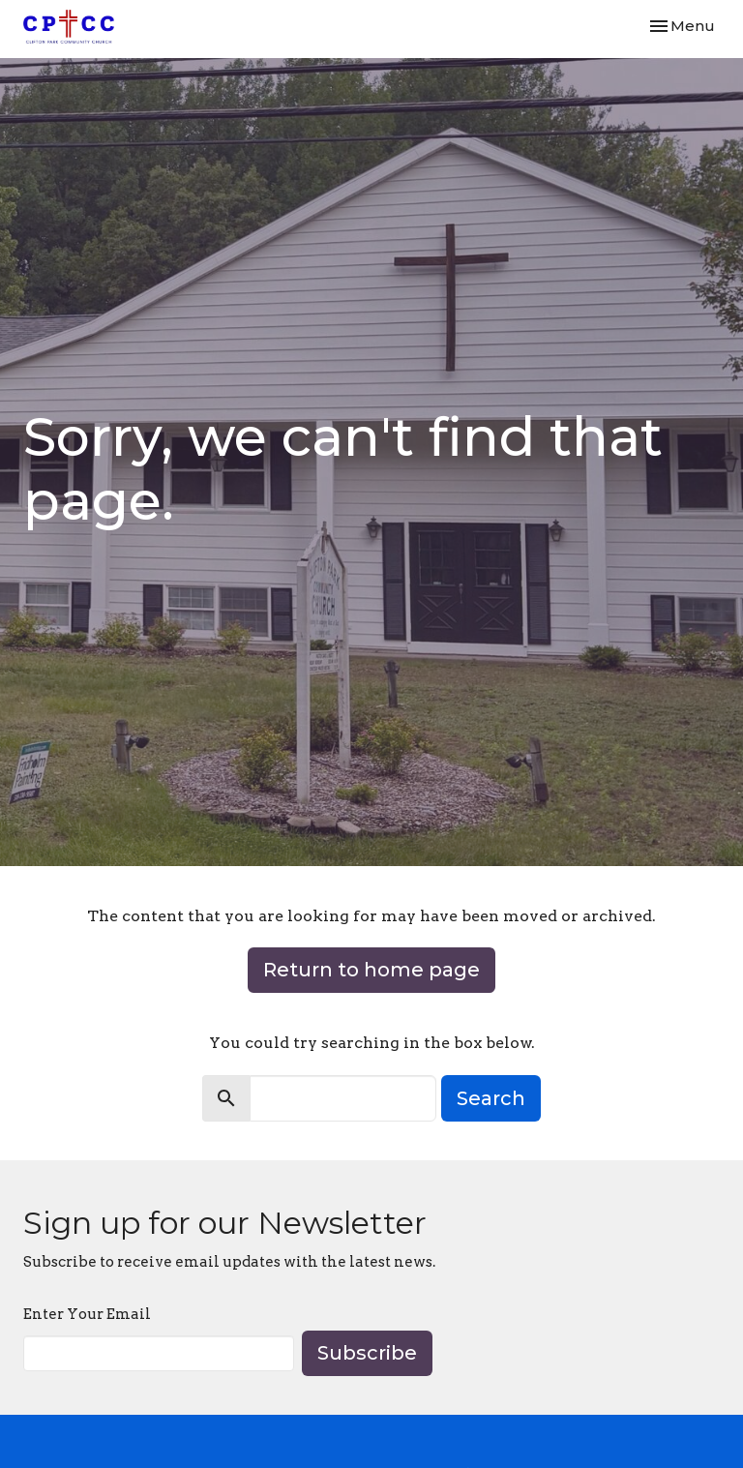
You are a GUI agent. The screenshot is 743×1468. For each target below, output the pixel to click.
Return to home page (371, 969)
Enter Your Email (87, 1314)
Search (491, 1098)
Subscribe (367, 1352)
